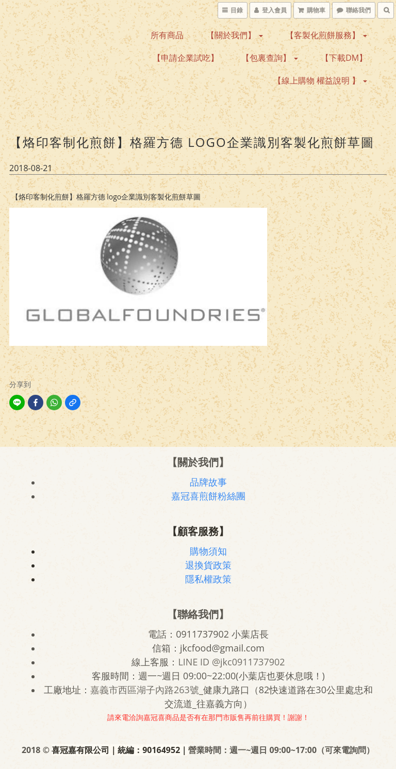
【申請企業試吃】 (186, 57)
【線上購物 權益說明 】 (320, 80)
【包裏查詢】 (269, 57)
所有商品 (167, 35)
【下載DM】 (344, 57)
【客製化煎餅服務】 (326, 35)
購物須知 (208, 551)
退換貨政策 (208, 565)
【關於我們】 (234, 35)
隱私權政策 (208, 579)
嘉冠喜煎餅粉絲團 (208, 496)
